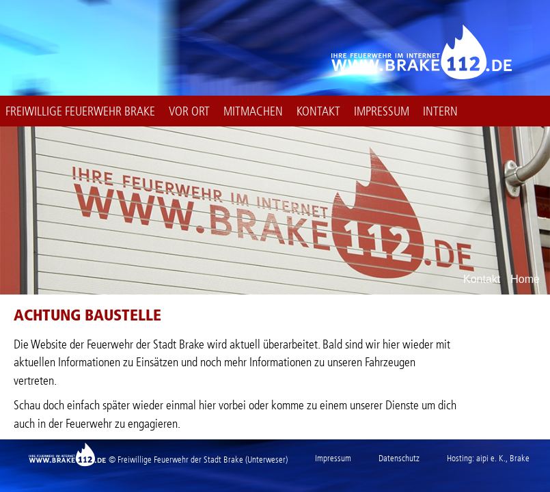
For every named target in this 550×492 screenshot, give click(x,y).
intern (440, 111)
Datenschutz (399, 458)
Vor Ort (189, 111)
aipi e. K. (491, 458)
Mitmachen (253, 111)
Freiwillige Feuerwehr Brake (80, 111)
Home (525, 279)
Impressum (381, 111)
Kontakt (318, 111)
